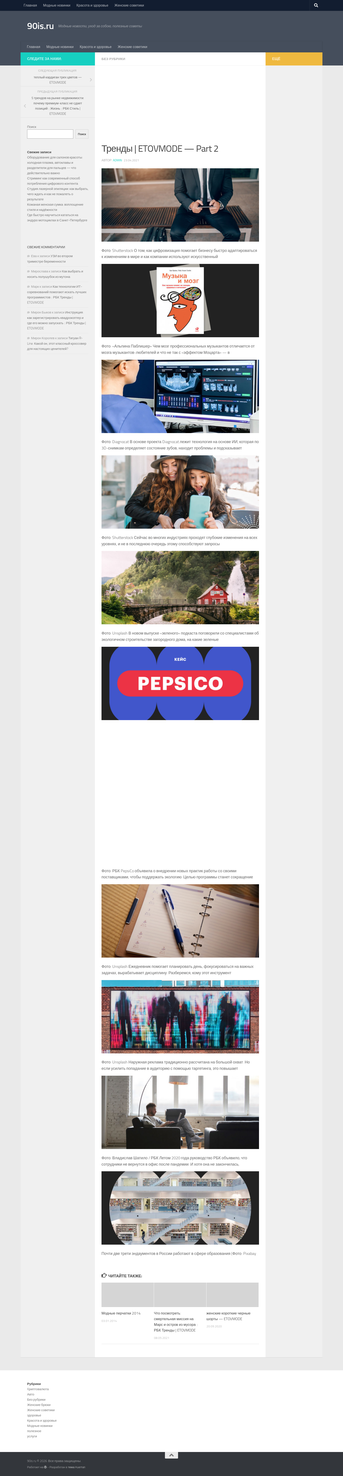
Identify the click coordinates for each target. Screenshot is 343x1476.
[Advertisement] (180, 109)
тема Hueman (77, 1467)
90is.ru (40, 26)
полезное (34, 1431)
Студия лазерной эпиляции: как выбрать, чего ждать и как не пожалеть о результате (57, 194)
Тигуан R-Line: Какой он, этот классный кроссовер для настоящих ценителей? (56, 343)
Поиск (31, 127)
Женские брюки (39, 1405)
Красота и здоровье (92, 5)
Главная (30, 5)
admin (117, 160)
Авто (30, 1394)
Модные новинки (56, 5)
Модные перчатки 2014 (122, 1313)
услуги (32, 1436)
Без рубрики (114, 59)
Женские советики (129, 5)
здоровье (34, 1415)
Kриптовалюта (38, 1389)
